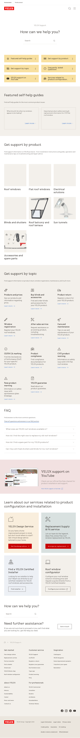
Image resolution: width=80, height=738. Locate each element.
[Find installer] (17, 589)
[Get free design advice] (20, 546)
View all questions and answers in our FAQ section (21, 421)
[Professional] (19, 2)
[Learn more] (9, 306)
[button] (5, 643)
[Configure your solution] (57, 589)
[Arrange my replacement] (58, 546)
